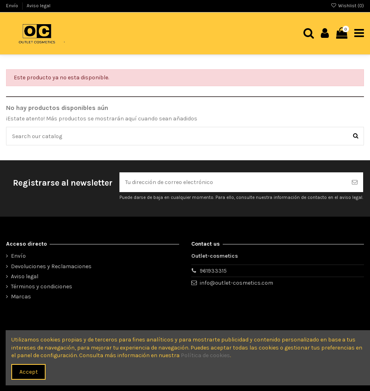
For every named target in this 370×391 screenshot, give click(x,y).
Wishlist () (347, 5)
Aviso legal (38, 5)
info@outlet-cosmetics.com (236, 282)
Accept (28, 371)
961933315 (213, 270)
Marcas (21, 296)
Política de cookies (205, 355)
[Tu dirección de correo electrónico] (232, 182)
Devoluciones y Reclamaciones (51, 266)
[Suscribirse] (354, 182)
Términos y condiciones (41, 286)
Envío (12, 5)
